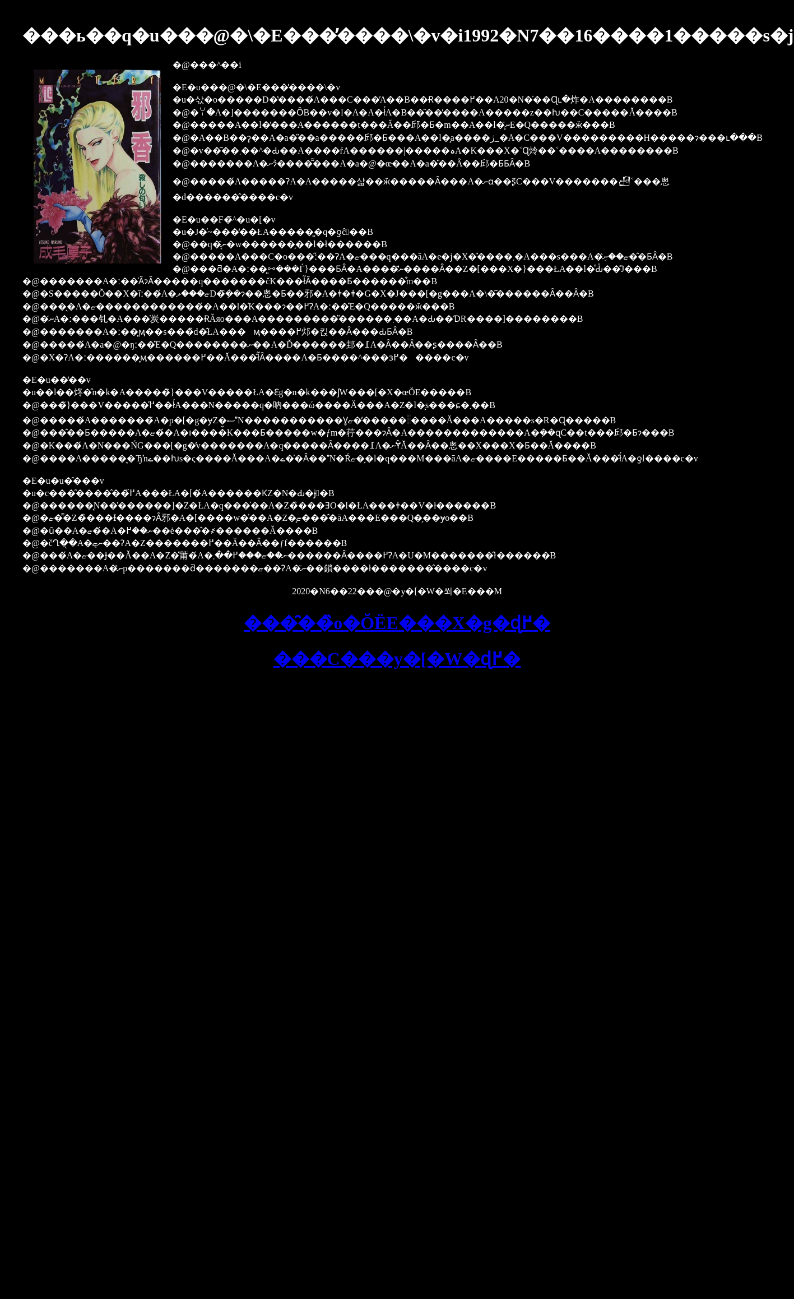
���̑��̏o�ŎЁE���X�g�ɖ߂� (397, 623)
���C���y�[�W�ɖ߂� (397, 659)
